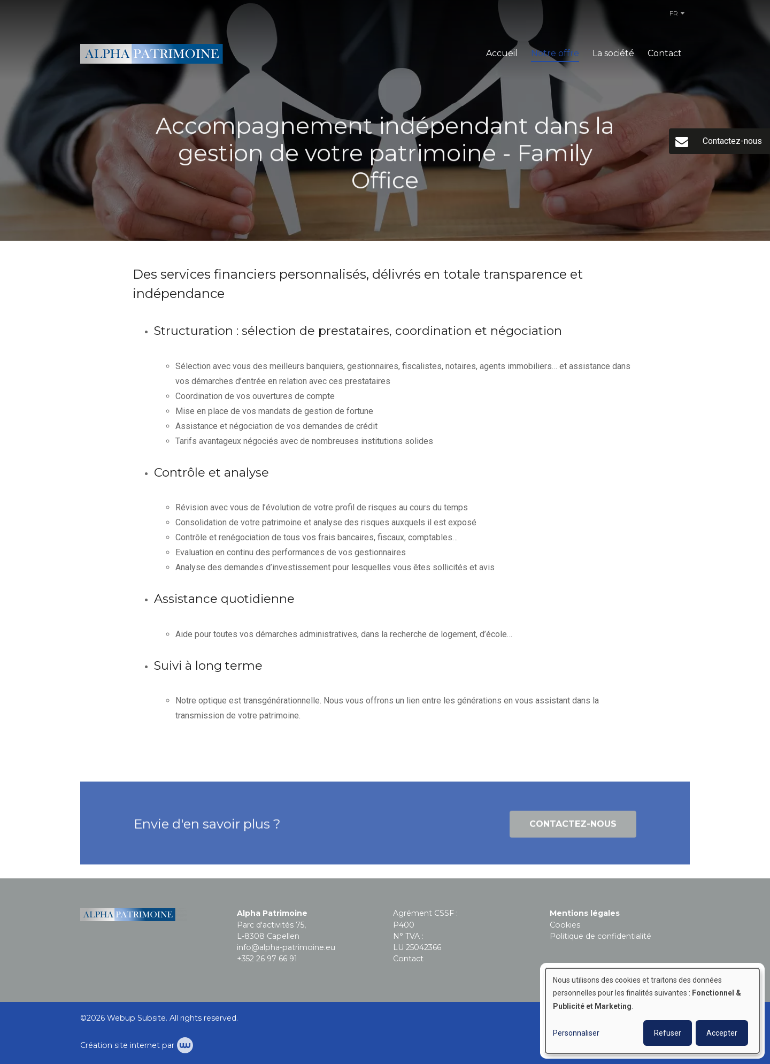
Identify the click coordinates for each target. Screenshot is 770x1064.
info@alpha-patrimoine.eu (286, 947)
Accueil (502, 53)
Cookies (565, 925)
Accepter (721, 1033)
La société (613, 53)
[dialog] (652, 1010)
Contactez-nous (573, 827)
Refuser (667, 1033)
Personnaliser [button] (576, 1033)
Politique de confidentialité (600, 936)
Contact (665, 53)
